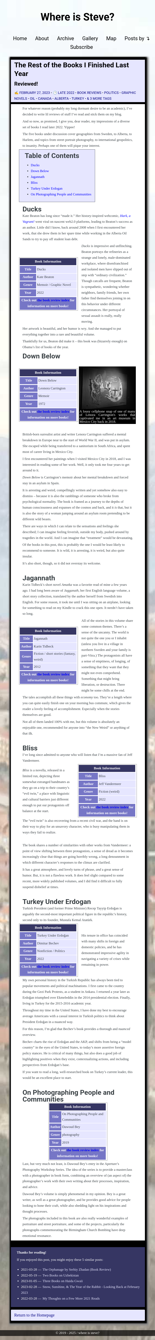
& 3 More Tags (99, 98)
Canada (45, 98)
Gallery (90, 38)
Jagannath (37, 177)
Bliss (34, 183)
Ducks (35, 165)
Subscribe (81, 47)
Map (111, 38)
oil (32, 98)
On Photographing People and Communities (61, 194)
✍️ (32, 93)
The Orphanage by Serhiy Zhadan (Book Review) (77, 1269)
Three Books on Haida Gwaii (63, 1281)
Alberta (61, 98)
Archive (65, 38)
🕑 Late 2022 (64, 93)
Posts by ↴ (137, 38)
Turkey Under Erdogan (46, 188)
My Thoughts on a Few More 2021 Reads (71, 1298)
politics (111, 93)
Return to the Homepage (34, 1315)
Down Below (40, 171)
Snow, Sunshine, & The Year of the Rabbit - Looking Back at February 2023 (80, 1290)
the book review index (53, 300)
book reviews (89, 93)
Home (20, 38)
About (42, 38)
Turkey (77, 98)
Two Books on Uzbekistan (61, 1275)
